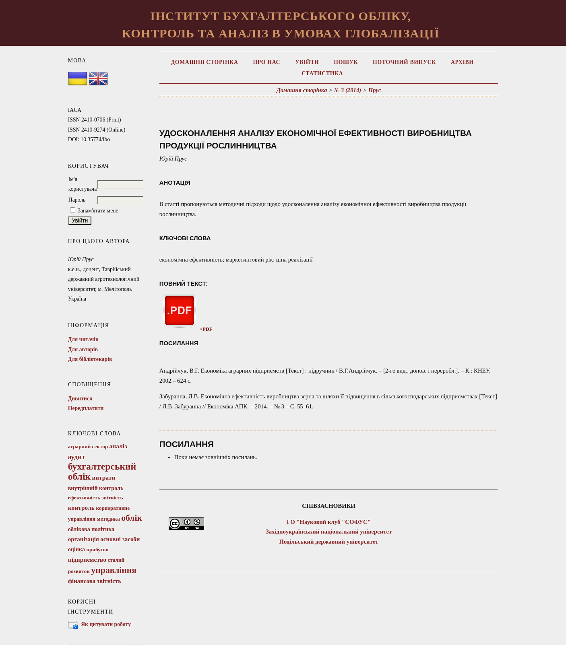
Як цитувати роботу (106, 624)
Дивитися (80, 399)
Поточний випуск (404, 62)
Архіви (462, 62)
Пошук (346, 62)
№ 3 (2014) (347, 90)
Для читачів (83, 339)
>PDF (186, 329)
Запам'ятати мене (98, 211)
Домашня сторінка (204, 62)
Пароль (77, 200)
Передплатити (86, 408)
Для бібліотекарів (90, 359)
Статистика (322, 73)
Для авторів (83, 349)
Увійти (307, 62)
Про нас (267, 62)
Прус (374, 90)
